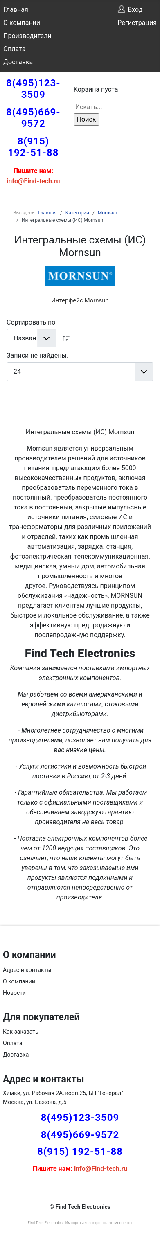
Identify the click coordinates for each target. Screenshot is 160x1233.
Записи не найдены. (37, 355)
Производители (27, 36)
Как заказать (20, 1031)
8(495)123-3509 (33, 88)
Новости (14, 993)
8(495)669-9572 (33, 117)
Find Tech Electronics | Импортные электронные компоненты (80, 1223)
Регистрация (137, 23)
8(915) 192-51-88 (33, 146)
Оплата (14, 49)
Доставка (18, 62)
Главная (15, 10)
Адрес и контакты (27, 970)
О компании (21, 23)
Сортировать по (31, 322)
